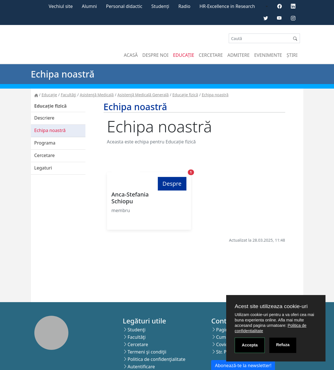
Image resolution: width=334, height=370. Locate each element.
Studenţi (136, 330)
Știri (292, 55)
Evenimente (268, 55)
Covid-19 (225, 344)
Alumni (89, 6)
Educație (183, 55)
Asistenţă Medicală (97, 94)
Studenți (160, 6)
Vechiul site (61, 6)
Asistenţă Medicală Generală (143, 94)
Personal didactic (124, 6)
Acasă (131, 55)
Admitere (238, 55)
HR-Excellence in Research (227, 6)
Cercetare (211, 55)
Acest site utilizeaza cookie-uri (271, 306)
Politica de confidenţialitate (156, 359)
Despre (172, 183)
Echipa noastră (215, 94)
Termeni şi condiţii (146, 352)
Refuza (282, 344)
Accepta (250, 345)
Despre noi (155, 55)
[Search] (260, 38)
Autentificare (141, 366)
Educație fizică (185, 94)
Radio (184, 6)
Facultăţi (68, 94)
